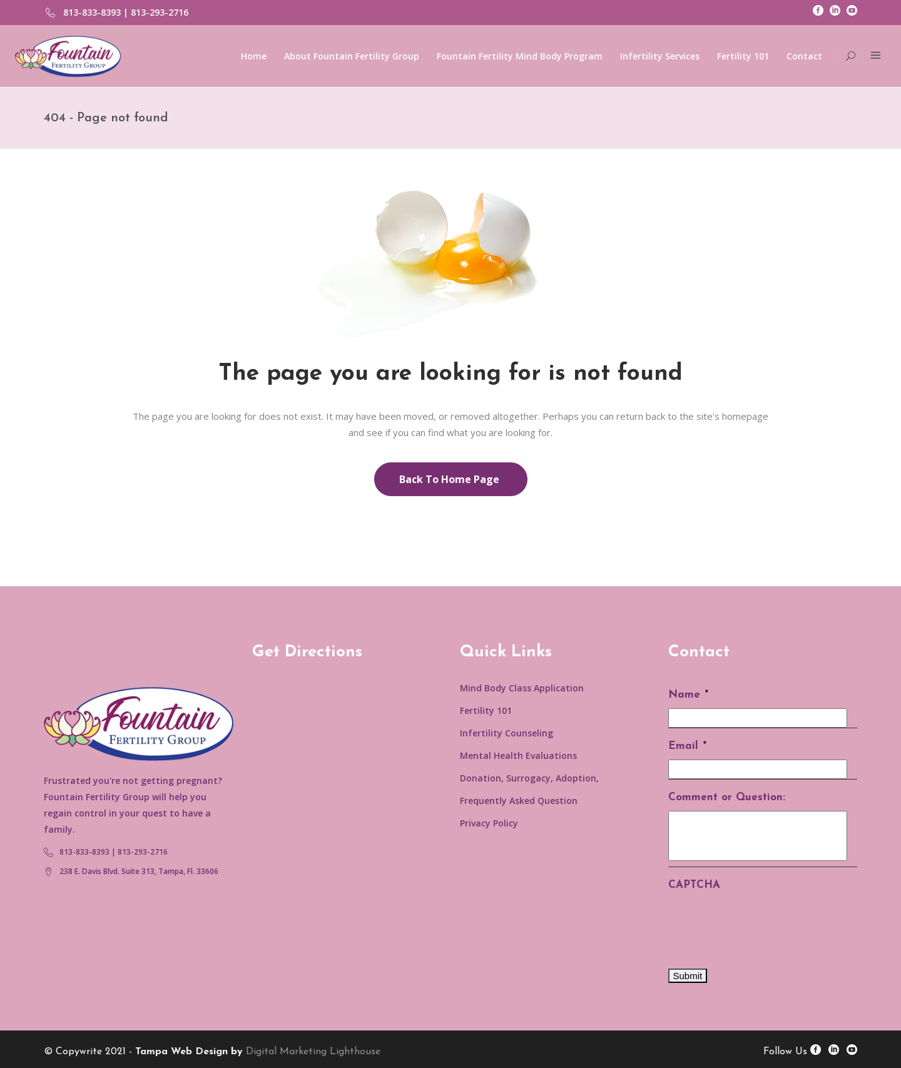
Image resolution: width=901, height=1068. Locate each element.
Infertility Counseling (506, 733)
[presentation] (763, 922)
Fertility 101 (486, 710)
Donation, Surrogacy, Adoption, (529, 778)
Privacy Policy (489, 823)
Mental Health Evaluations (518, 755)
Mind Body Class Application (522, 688)
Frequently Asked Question (519, 800)
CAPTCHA (694, 885)
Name (688, 694)
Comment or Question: (726, 797)
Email (687, 746)
